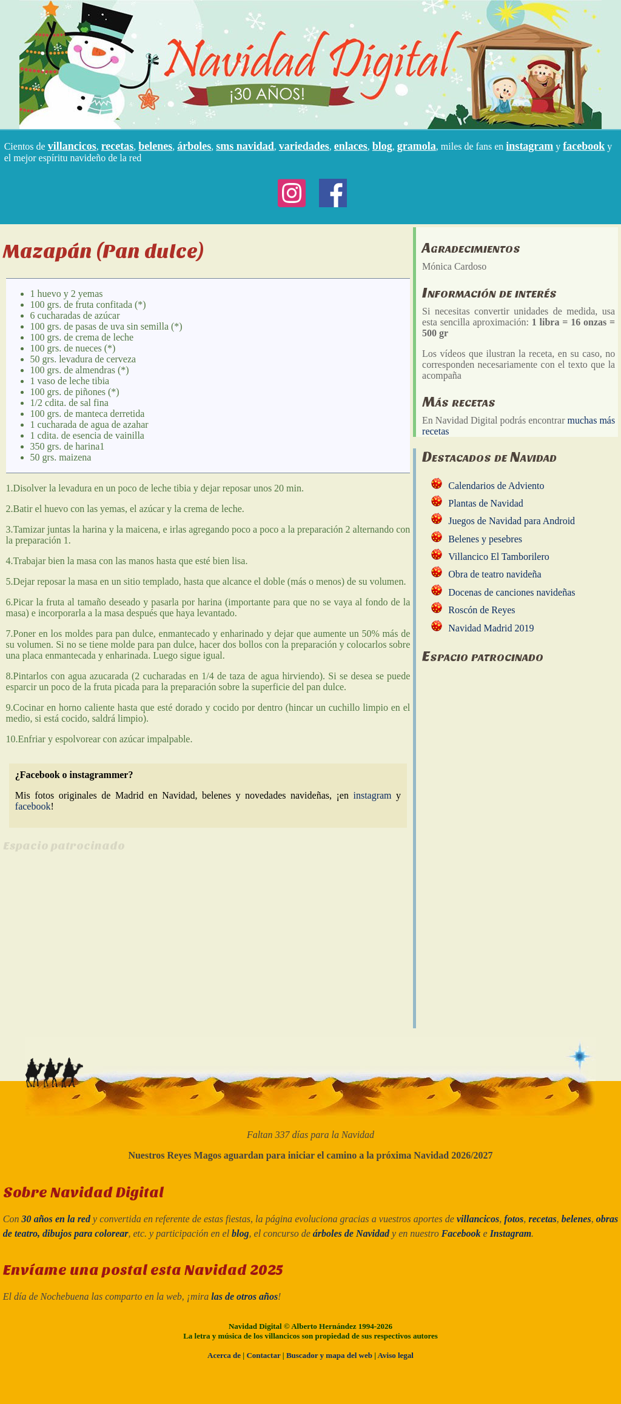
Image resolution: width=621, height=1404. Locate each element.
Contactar (263, 1355)
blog (382, 146)
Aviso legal (396, 1355)
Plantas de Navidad (485, 503)
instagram (529, 146)
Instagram (510, 1233)
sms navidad (245, 146)
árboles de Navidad (351, 1233)
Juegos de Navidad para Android (511, 521)
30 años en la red (56, 1219)
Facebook (461, 1233)
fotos (513, 1219)
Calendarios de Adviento (496, 486)
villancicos (72, 146)
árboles (194, 146)
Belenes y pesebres (485, 539)
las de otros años (244, 1296)
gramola (416, 146)
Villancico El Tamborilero (498, 556)
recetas (117, 146)
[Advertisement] (105, 949)
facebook (584, 146)
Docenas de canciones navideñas (511, 592)
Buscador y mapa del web (329, 1355)
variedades (304, 146)
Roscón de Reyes (481, 610)
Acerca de (224, 1355)
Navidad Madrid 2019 (491, 628)
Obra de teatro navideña (494, 574)
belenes (155, 146)
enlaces (351, 146)
